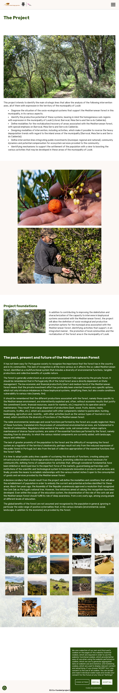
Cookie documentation (94, 688)
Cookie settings (82, 682)
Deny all (95, 682)
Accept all (107, 682)
